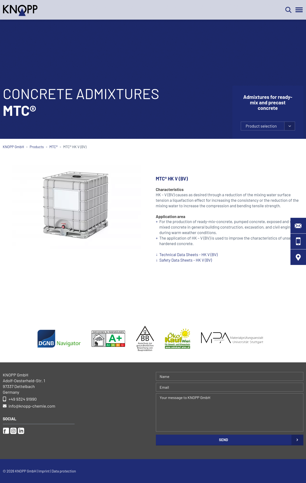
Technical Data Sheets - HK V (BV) (188, 254)
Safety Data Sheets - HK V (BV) (185, 260)
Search (288, 10)
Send (223, 440)
